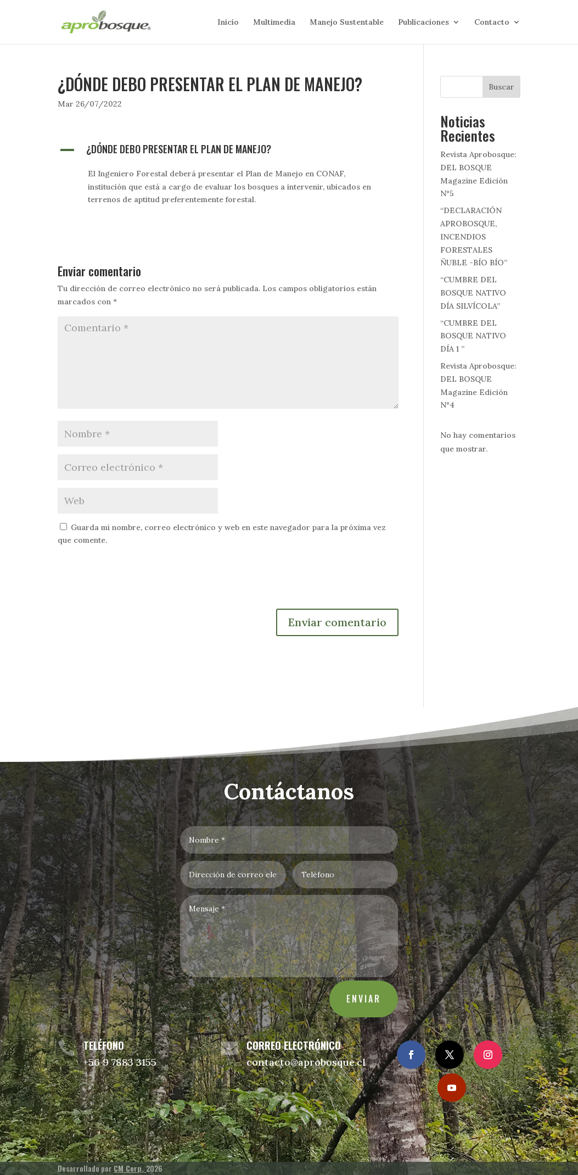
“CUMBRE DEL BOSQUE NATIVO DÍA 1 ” (473, 336)
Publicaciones (423, 22)
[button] (228, 151)
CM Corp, (130, 1168)
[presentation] (141, 581)
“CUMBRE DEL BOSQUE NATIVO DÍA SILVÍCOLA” (473, 293)
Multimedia (274, 22)
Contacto (491, 22)
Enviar (360, 993)
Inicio (228, 22)
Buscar (501, 87)
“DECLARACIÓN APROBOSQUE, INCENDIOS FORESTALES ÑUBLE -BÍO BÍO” (473, 236)
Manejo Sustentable (347, 22)
